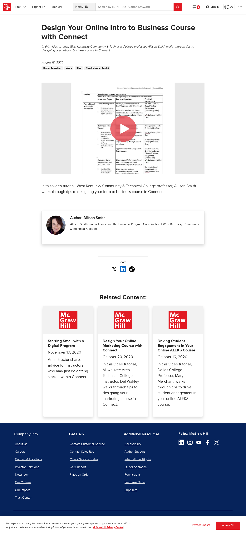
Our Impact (22, 490)
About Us (21, 444)
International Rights (138, 459)
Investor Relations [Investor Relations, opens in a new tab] (27, 467)
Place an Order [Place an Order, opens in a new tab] (80, 474)
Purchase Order (135, 482)
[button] (212, 7)
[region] (123, 525)
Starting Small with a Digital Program (66, 343)
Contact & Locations (28, 459)
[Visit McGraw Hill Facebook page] (207, 442)
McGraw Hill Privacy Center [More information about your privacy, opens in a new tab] (108, 527)
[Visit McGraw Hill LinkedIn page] (181, 442)
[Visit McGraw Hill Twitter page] (216, 442)
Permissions (132, 474)
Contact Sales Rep (82, 451)
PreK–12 (20, 6)
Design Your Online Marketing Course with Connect (122, 345)
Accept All (228, 525)
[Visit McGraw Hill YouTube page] (198, 442)
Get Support (78, 467)
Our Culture (23, 482)
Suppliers (131, 490)
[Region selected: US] (228, 7)
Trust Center (23, 497)
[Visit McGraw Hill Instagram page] (190, 442)
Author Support (135, 451)
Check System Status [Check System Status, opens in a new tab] (84, 459)
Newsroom (22, 474)
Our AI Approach (136, 467)
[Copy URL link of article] (132, 269)
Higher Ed (38, 6)
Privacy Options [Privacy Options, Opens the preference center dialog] (201, 525)
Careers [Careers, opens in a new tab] (20, 451)
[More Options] (240, 7)
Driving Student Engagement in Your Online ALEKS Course (176, 345)
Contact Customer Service (87, 444)
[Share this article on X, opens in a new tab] (114, 269)
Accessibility (133, 444)
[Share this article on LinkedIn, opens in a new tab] (123, 269)
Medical (57, 6)
